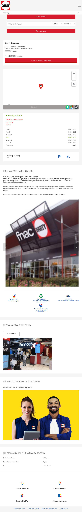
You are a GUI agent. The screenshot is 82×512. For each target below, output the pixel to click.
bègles (45, 462)
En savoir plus (11, 333)
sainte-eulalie (47, 466)
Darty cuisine (64, 508)
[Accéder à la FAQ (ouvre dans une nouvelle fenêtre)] (59, 484)
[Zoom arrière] (74, 78)
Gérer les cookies (19, 508)
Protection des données (49, 508)
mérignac (46, 458)
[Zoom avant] (74, 73)
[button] (79, 5)
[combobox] (41, 24)
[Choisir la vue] (74, 84)
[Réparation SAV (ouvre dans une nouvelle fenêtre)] (22, 497)
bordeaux (6, 466)
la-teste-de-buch (9, 458)
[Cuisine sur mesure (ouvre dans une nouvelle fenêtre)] (60, 497)
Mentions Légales (33, 508)
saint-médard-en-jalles (10, 462)
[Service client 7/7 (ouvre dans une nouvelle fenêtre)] (22, 484)
